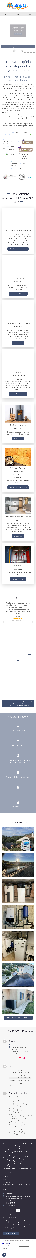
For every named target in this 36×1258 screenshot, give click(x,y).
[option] (18, 32)
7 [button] (33, 52)
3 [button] (27, 52)
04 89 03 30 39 (11, 1203)
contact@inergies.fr (12, 1205)
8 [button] (34, 52)
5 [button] (30, 52)
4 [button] (28, 52)
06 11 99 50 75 (10, 1200)
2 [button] (25, 52)
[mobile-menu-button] (30, 14)
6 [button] (31, 52)
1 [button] (24, 52)
